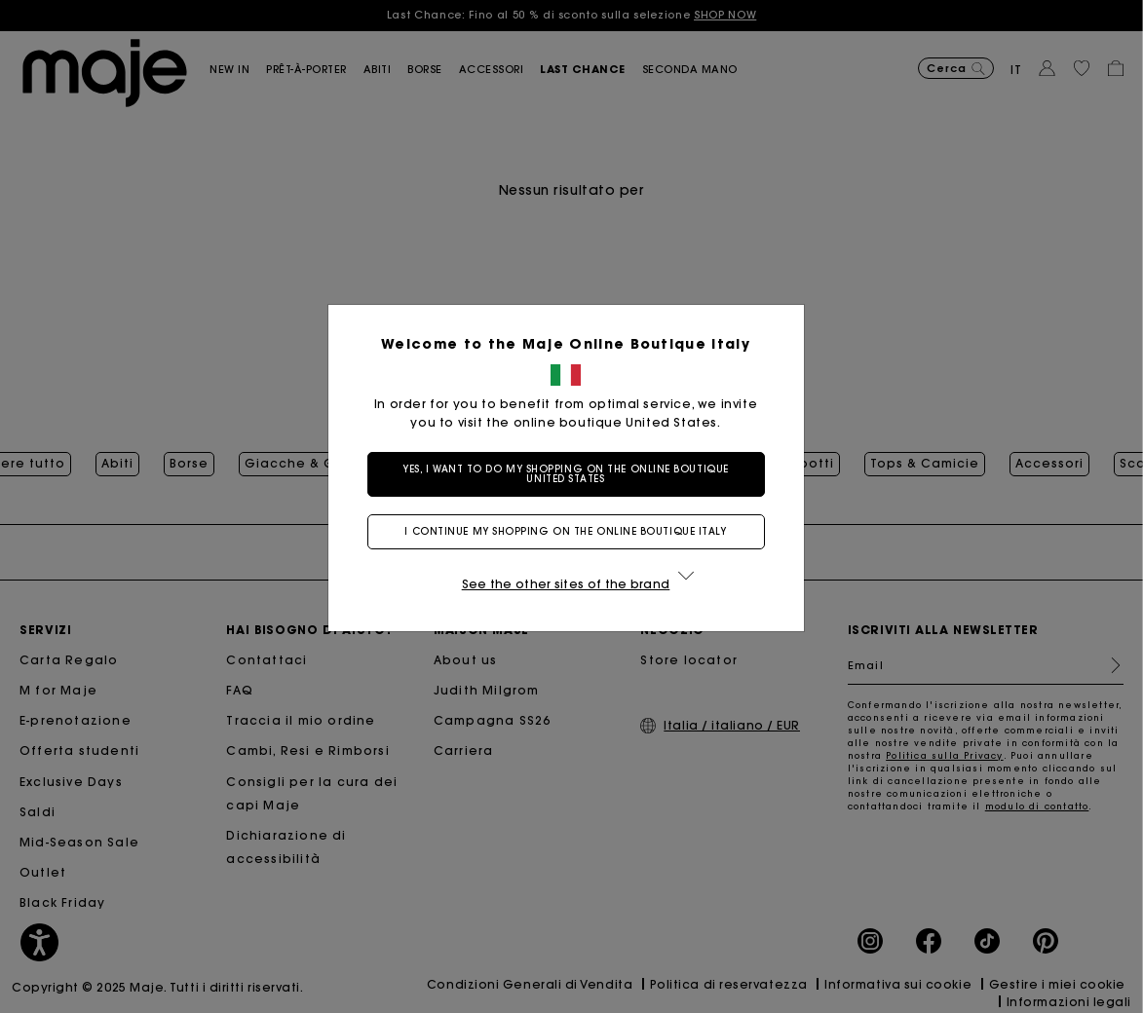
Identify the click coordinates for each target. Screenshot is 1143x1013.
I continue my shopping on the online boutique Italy (571, 531)
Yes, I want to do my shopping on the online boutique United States (571, 474)
